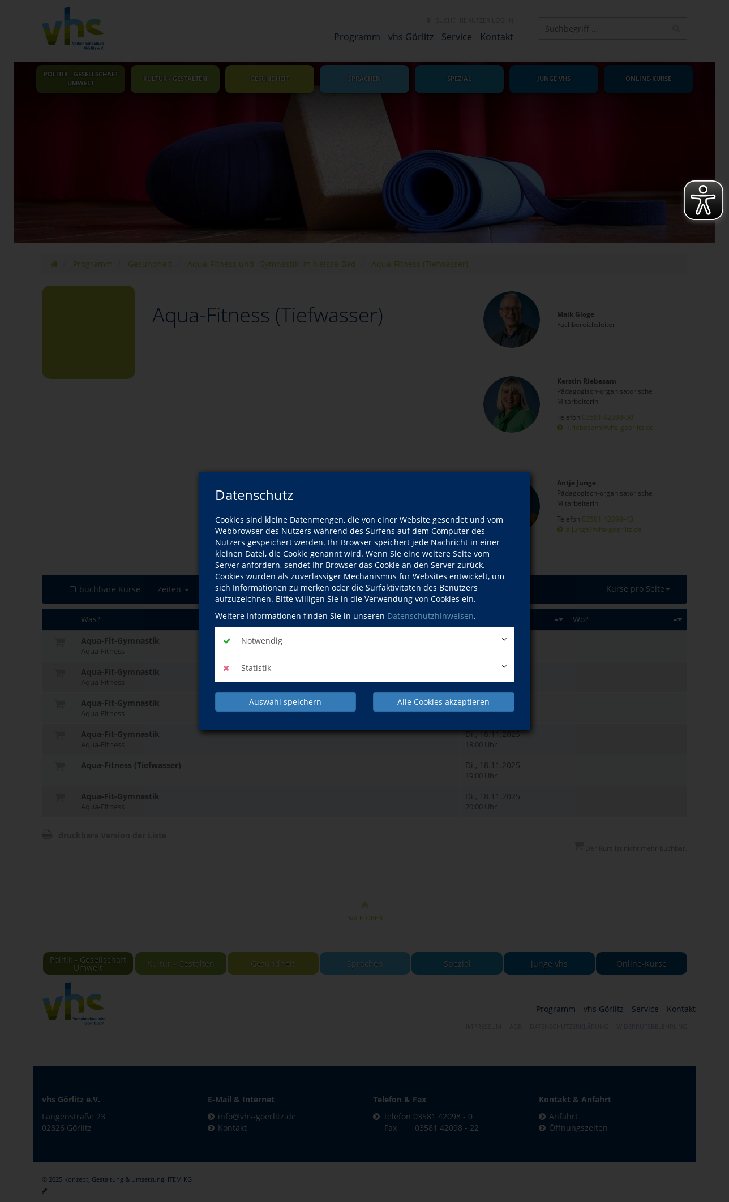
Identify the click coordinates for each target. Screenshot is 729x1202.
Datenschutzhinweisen (430, 615)
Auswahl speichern (285, 701)
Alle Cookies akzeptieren (443, 701)
